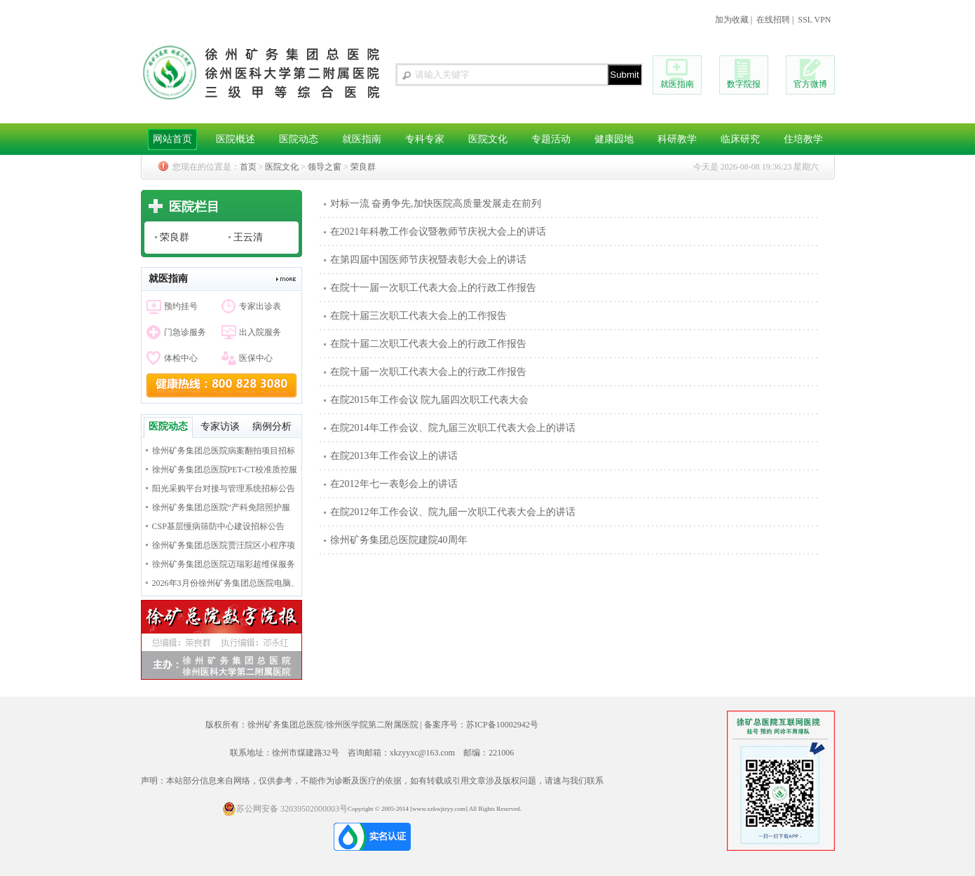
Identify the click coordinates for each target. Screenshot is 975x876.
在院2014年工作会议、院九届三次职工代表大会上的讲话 (452, 428)
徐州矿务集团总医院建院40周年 (399, 540)
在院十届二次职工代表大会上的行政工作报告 (428, 343)
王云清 (248, 237)
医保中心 (256, 358)
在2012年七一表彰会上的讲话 (394, 484)
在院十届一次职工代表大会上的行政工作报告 (428, 372)
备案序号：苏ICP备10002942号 (481, 725)
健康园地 (614, 139)
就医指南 (677, 84)
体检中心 (181, 358)
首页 (248, 167)
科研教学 (677, 139)
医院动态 (298, 139)
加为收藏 (732, 20)
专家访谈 (220, 426)
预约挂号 (181, 306)
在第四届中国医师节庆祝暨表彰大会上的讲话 (428, 259)
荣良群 (363, 167)
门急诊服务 (185, 332)
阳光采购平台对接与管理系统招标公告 (223, 488)
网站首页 (172, 139)
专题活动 (551, 139)
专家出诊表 (260, 306)
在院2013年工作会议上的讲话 (394, 456)
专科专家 (424, 139)
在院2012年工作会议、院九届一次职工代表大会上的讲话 (452, 512)
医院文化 (487, 139)
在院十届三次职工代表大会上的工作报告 (418, 315)
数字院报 (744, 84)
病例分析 (272, 426)
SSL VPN (814, 20)
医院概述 (235, 139)
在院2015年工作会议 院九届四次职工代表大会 (429, 400)
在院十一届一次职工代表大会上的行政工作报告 (433, 287)
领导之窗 (324, 167)
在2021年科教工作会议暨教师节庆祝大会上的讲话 (438, 231)
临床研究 (740, 139)
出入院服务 (260, 332)
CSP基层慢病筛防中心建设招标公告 (218, 526)
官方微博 (810, 84)
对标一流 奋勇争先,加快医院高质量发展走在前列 (435, 203)
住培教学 (803, 139)
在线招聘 (773, 20)
